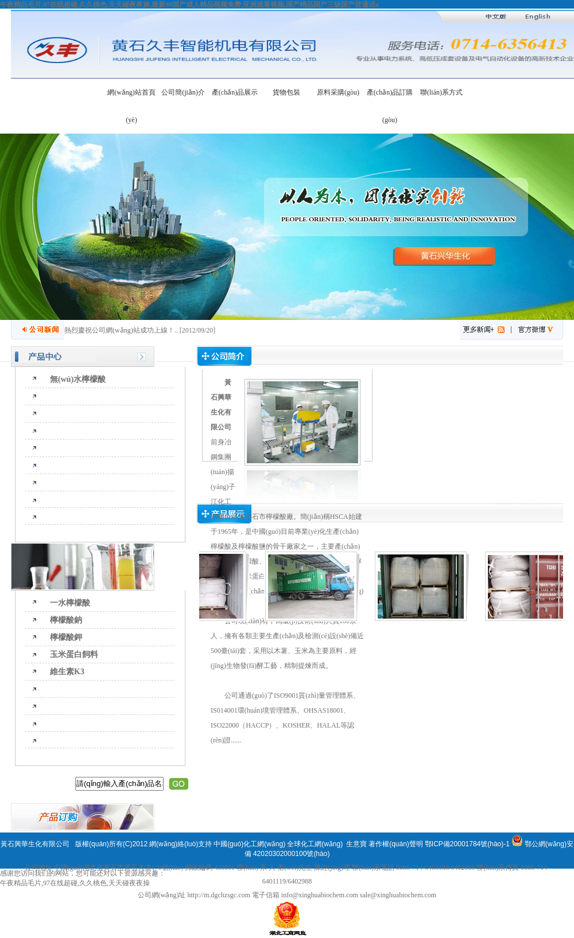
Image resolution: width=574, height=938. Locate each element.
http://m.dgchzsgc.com (218, 895)
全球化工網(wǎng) (315, 844)
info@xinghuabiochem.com (319, 895)
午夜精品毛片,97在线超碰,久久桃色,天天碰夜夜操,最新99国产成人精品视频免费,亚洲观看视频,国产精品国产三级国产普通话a (189, 5)
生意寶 (356, 844)
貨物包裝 (286, 92)
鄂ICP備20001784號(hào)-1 (467, 844)
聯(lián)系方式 (441, 92)
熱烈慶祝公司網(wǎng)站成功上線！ (119, 330)
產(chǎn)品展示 (235, 92)
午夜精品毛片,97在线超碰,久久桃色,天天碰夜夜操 (75, 883)
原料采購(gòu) (338, 92)
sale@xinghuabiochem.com (398, 895)
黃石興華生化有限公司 (36, 844)
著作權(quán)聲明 (396, 844)
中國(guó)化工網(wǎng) (249, 844)
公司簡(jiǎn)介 (183, 92)
